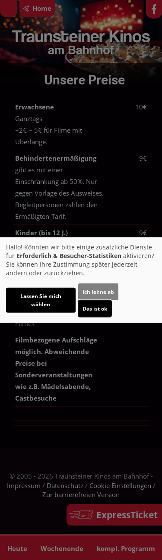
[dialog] (81, 280)
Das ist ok (95, 308)
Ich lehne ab (98, 291)
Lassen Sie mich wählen (40, 300)
